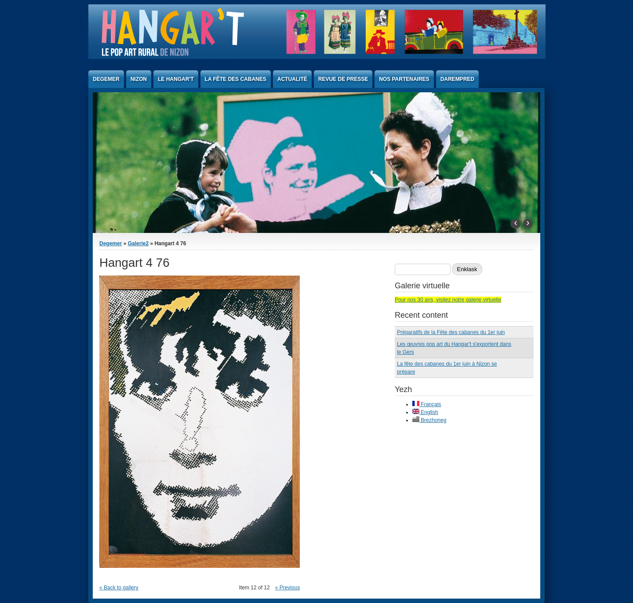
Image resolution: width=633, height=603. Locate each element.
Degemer (106, 79)
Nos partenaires (404, 79)
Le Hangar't (176, 79)
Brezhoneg (429, 420)
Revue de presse (343, 79)
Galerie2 (138, 243)
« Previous (287, 588)
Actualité (292, 79)
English (425, 412)
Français (426, 404)
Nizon (139, 79)
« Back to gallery (118, 588)
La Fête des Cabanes (235, 79)
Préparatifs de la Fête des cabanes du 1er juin (451, 332)
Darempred (457, 79)
